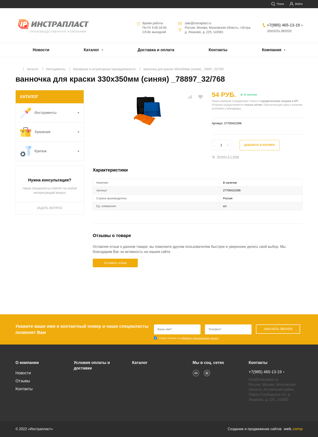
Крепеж (52, 151)
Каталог (91, 50)
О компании (27, 362)
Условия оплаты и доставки (92, 365)
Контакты (218, 50)
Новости (41, 50)
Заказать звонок (279, 30)
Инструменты (52, 112)
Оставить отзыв (115, 263)
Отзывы (22, 381)
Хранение (52, 131)
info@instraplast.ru (263, 379)
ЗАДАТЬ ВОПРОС (49, 208)
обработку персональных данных (199, 338)
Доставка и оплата (156, 50)
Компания (271, 50)
